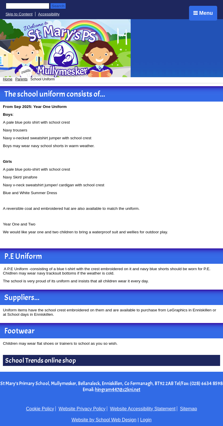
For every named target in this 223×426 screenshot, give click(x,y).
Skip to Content (19, 14)
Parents (21, 79)
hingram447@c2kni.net (117, 390)
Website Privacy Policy (82, 408)
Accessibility (49, 14)
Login (146, 419)
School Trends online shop (40, 360)
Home (7, 79)
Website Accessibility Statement (143, 408)
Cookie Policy (40, 408)
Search (58, 6)
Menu (203, 13)
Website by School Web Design (103, 419)
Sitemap (188, 408)
